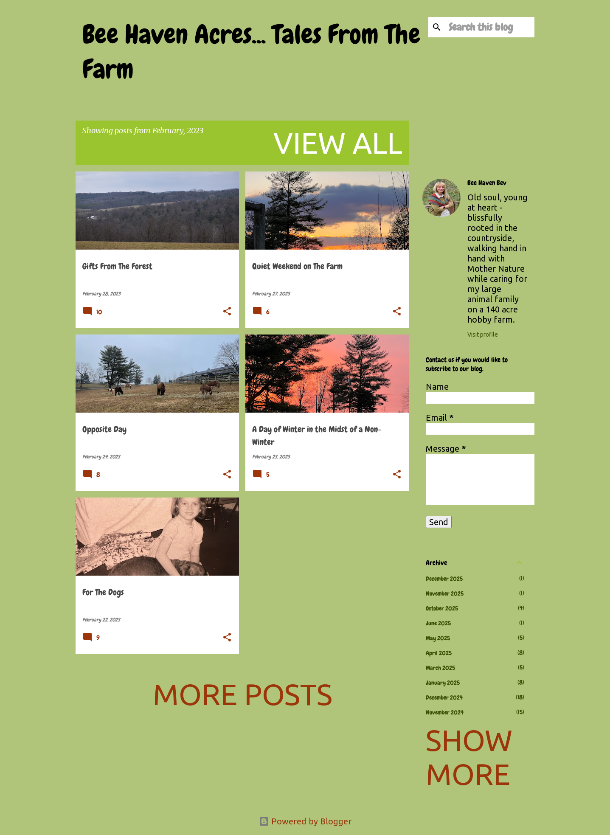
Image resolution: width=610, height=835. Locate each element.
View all (337, 142)
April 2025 (439, 653)
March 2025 (440, 668)
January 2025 (443, 682)
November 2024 (445, 712)
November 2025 (445, 593)
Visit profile (482, 334)
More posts (242, 694)
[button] (227, 312)
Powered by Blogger (305, 821)
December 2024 (444, 697)
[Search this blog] (489, 27)
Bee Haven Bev (486, 183)
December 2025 (444, 578)
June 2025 (438, 623)
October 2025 (442, 608)
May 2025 (438, 638)
